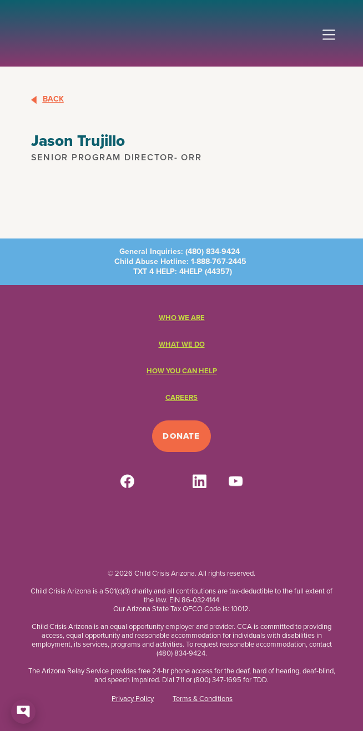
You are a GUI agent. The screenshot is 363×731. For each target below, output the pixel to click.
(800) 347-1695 (217, 679)
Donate (181, 436)
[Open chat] (23, 711)
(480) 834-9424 (212, 251)
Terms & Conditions (203, 698)
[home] (23, 30)
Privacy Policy (133, 698)
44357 (218, 271)
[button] (328, 30)
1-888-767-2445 (218, 261)
